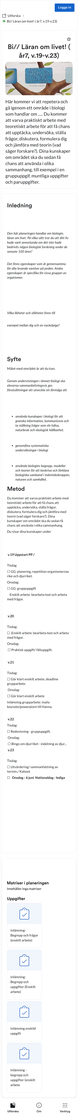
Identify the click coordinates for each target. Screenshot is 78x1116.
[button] (24, 925)
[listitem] (13, 1108)
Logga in (64, 7)
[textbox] (39, 523)
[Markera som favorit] (69, 39)
